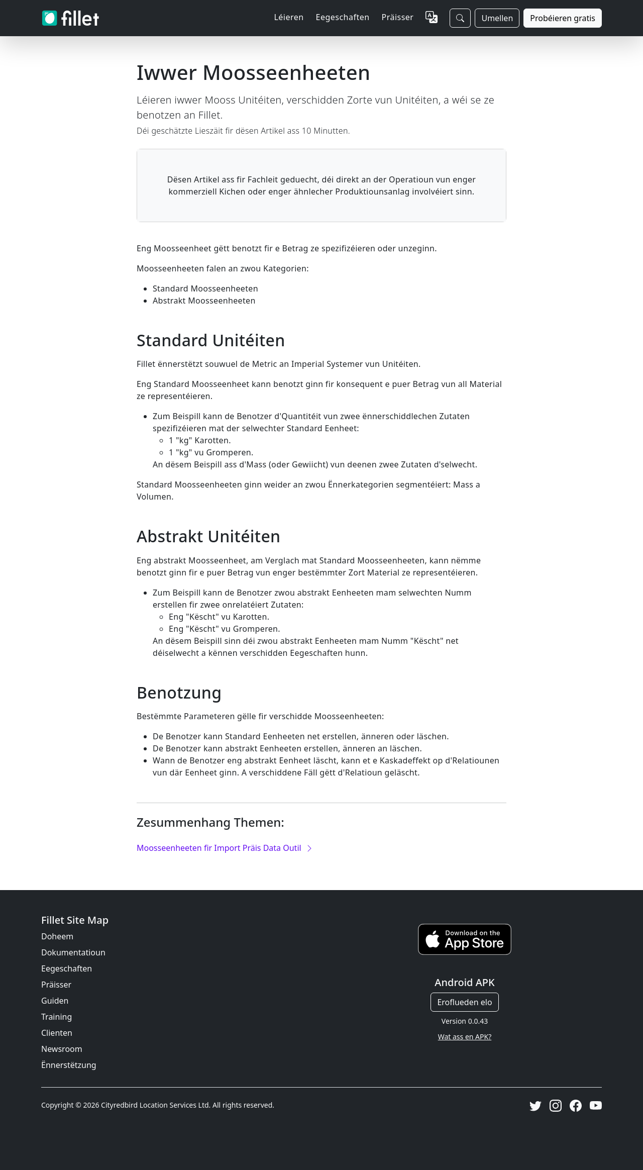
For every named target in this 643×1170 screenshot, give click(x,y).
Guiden (54, 1000)
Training (56, 1016)
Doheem (57, 936)
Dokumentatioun (73, 952)
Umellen (497, 18)
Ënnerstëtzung (68, 1064)
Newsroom (61, 1048)
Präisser (398, 17)
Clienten (56, 1032)
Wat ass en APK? (465, 1036)
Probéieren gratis (562, 18)
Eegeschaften (66, 968)
